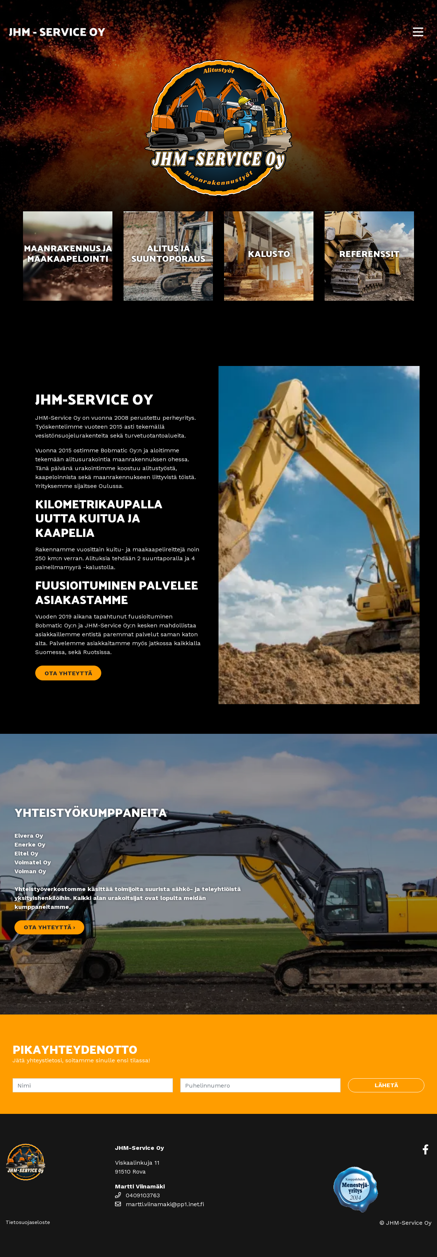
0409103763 (137, 1195)
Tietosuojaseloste (28, 1222)
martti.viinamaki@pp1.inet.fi (159, 1204)
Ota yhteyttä (68, 673)
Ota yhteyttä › (49, 927)
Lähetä (386, 1085)
